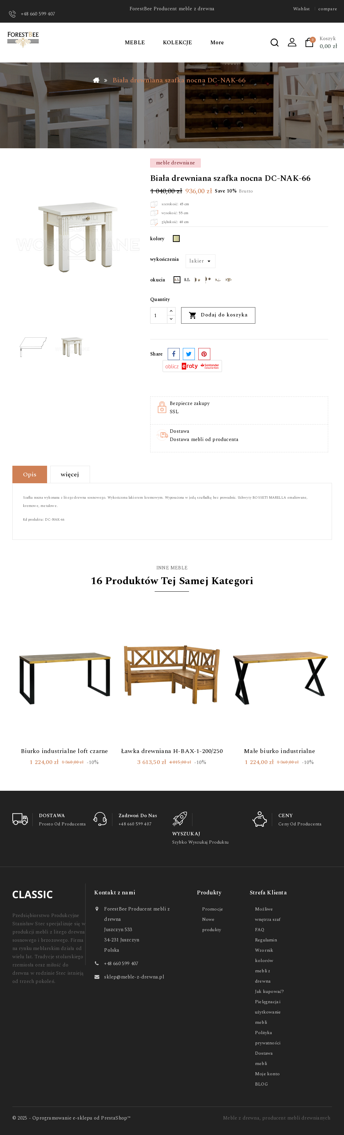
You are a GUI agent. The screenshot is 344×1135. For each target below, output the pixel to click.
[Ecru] (176, 240)
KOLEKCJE (177, 42)
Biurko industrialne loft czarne (64, 751)
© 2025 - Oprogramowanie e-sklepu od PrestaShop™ (71, 1118)
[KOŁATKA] (207, 281)
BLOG (261, 1084)
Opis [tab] (30, 474)
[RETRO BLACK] (187, 281)
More (217, 42)
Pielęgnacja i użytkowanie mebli (268, 1012)
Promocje (212, 909)
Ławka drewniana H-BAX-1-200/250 (172, 751)
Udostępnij (174, 354)
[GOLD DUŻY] (197, 281)
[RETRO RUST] (177, 281)
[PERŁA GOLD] (218, 281)
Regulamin (266, 940)
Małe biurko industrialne (279, 751)
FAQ (260, 929)
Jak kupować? (269, 991)
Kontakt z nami (114, 893)
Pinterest (204, 354)
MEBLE (135, 42)
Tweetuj (189, 354)
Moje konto (267, 1073)
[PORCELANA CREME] (228, 281)
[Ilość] (158, 315)
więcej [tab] (70, 474)
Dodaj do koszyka (218, 315)
